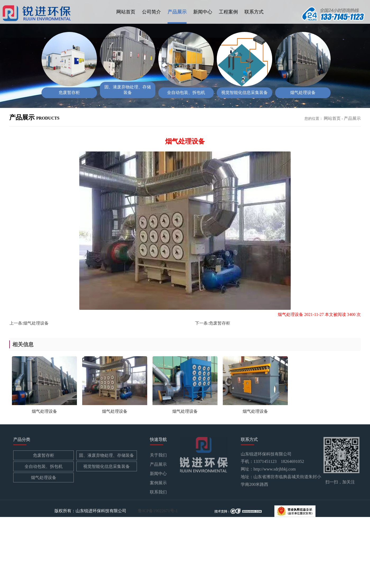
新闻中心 (202, 12)
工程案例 (228, 12)
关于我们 (158, 456)
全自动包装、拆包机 (44, 467)
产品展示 (177, 12)
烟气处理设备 (36, 323)
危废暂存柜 (219, 323)
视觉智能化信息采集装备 (106, 467)
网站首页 (125, 12)
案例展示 (158, 483)
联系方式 (253, 12)
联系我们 (158, 493)
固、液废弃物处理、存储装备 (106, 456)
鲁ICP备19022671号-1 (158, 510)
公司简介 (151, 12)
